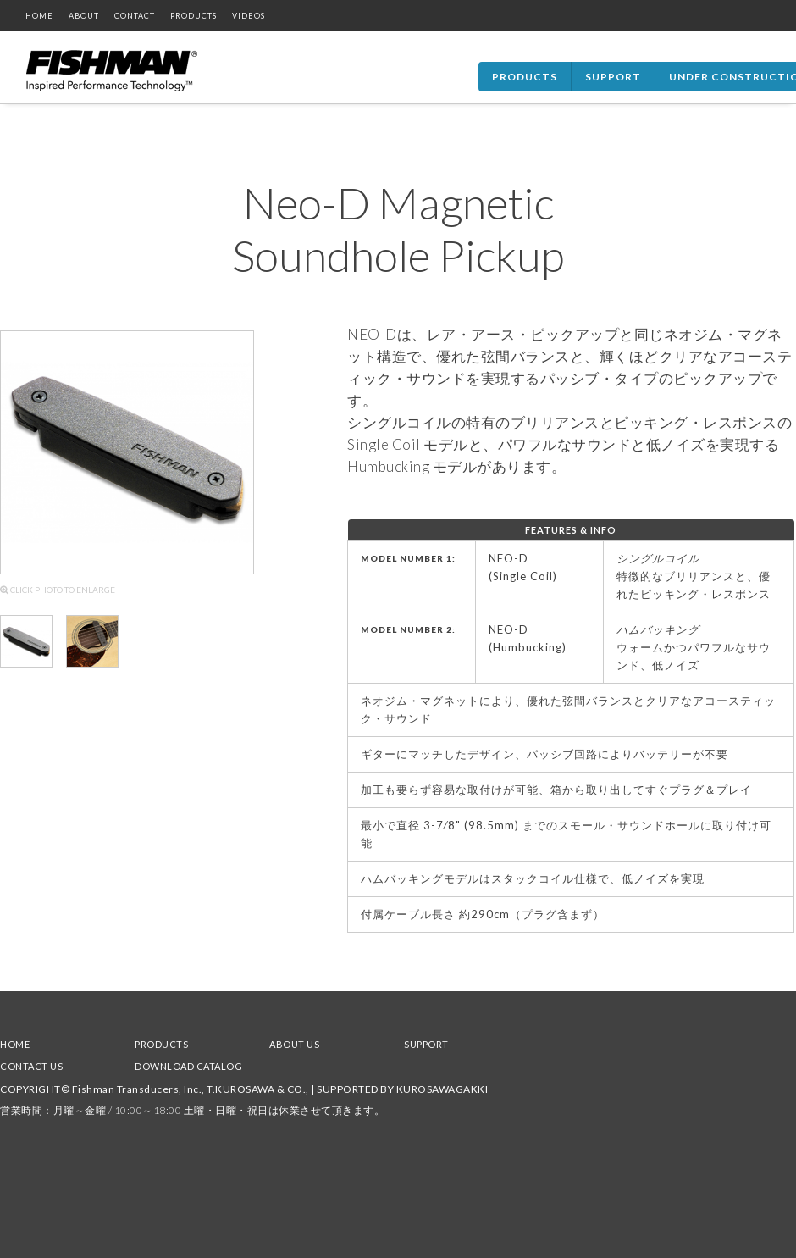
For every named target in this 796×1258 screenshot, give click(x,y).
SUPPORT (426, 1044)
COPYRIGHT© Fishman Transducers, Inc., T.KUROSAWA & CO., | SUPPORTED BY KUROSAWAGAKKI (244, 1089)
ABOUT (84, 15)
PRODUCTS (193, 15)
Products (524, 76)
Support (613, 76)
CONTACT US (31, 1066)
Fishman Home (111, 71)
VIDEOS (248, 15)
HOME (39, 15)
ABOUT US (294, 1044)
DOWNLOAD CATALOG (188, 1066)
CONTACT (134, 15)
